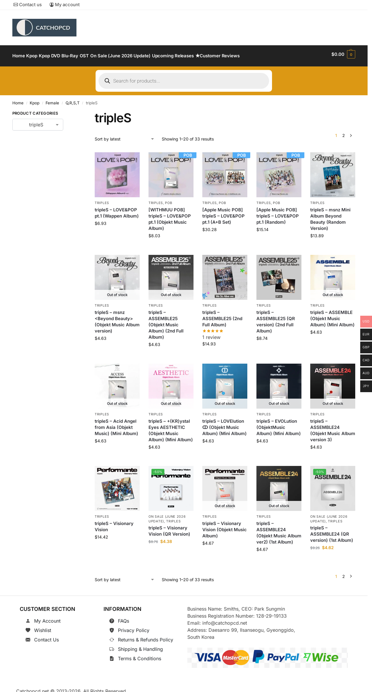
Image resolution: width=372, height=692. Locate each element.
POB (168, 200)
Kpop (34, 99)
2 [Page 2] (343, 132)
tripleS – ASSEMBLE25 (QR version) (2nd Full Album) (275, 318)
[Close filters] (72, 111)
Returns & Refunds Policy (145, 636)
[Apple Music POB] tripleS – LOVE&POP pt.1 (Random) (277, 213)
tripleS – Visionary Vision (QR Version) (169, 528)
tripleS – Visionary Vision (114, 523)
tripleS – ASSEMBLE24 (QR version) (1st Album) (331, 531)
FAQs (123, 618)
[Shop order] (125, 135)
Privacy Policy (133, 627)
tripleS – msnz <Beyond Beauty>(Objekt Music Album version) (117, 318)
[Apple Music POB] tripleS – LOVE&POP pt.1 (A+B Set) (223, 213)
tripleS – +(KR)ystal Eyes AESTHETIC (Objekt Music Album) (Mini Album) (171, 427)
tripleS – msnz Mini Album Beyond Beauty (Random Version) (330, 216)
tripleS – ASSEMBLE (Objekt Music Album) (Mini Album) (332, 315)
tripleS (102, 200)
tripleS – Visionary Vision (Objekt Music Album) (224, 526)
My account (64, 4)
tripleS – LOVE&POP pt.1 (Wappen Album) (117, 209)
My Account (47, 618)
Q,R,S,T (73, 99)
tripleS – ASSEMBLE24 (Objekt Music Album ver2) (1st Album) (278, 529)
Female (52, 99)
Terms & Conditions (139, 655)
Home (18, 99)
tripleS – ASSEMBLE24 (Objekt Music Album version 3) (332, 427)
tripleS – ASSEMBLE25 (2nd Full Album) (222, 315)
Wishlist (42, 627)
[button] (343, 54)
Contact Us (46, 636)
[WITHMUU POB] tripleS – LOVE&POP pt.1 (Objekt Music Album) (170, 216)
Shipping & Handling (140, 646)
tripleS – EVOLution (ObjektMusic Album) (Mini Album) (278, 424)
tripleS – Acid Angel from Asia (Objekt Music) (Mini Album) (116, 424)
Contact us (28, 4)
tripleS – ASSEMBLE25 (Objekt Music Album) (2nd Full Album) (166, 321)
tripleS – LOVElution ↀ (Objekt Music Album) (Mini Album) (224, 424)
